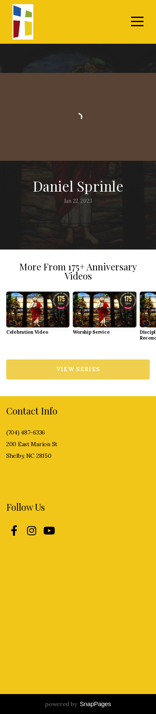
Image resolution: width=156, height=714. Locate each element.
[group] (37, 316)
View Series (78, 369)
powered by (78, 704)
